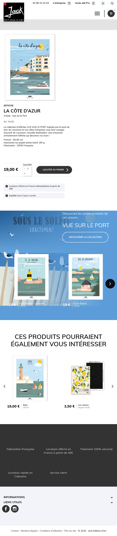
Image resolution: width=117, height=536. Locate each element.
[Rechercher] (112, 3)
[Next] (110, 283)
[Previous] (4, 386)
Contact (15, 531)
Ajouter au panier (53, 170)
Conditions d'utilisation (51, 531)
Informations (14, 497)
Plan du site (70, 531)
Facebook (6, 509)
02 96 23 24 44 (41, 3)
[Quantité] (29, 169)
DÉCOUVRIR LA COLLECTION (85, 237)
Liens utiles (13, 502)
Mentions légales (29, 531)
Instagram (15, 509)
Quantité (27, 165)
